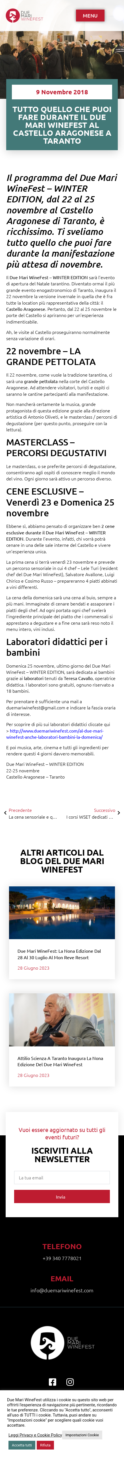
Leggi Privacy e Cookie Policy (35, 1435)
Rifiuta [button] (45, 1445)
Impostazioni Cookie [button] (82, 1435)
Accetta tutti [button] (22, 1445)
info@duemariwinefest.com (62, 1290)
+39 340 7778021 (62, 1258)
